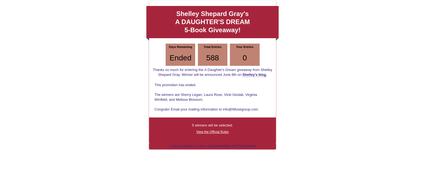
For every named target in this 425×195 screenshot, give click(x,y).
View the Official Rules (212, 132)
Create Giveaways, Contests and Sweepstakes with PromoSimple (212, 145)
